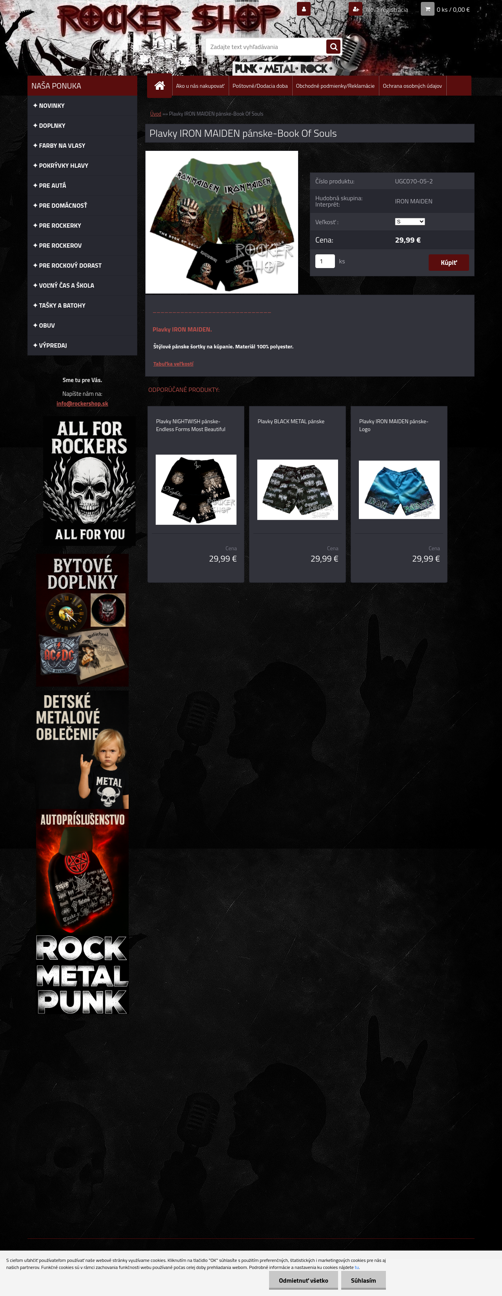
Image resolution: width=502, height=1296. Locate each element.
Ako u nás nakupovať (200, 86)
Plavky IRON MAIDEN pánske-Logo (394, 425)
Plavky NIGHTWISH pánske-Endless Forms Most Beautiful (191, 425)
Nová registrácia (386, 9)
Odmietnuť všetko (303, 1280)
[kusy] (325, 261)
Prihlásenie (329, 9)
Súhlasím (363, 1280)
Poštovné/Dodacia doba (260, 86)
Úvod (155, 114)
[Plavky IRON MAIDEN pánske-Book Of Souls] (222, 154)
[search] (333, 47)
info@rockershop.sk (82, 403)
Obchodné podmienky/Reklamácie (335, 86)
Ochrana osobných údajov (412, 86)
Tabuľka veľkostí (173, 363)
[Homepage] (163, 86)
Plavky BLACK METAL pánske (291, 421)
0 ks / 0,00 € (453, 9)
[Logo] (81, 46)
